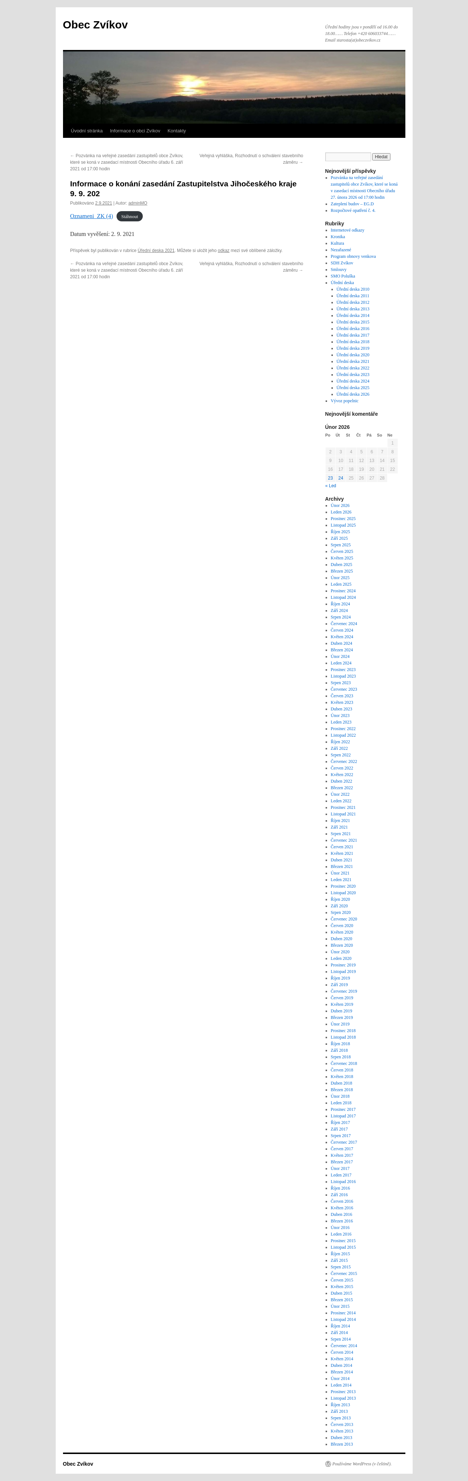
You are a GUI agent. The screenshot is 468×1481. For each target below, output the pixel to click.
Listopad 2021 (343, 814)
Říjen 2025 (340, 531)
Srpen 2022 (341, 754)
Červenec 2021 (344, 840)
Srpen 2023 (341, 682)
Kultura (337, 243)
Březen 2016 (342, 1221)
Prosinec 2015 (343, 1240)
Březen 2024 (342, 649)
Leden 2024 (341, 663)
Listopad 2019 (343, 971)
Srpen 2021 (341, 833)
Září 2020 (339, 905)
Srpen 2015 (341, 1266)
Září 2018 (339, 1050)
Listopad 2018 (343, 1037)
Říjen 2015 (340, 1253)
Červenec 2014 (344, 1345)
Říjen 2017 (340, 1122)
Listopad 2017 (343, 1115)
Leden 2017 (341, 1175)
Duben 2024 (341, 643)
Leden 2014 (341, 1385)
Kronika (338, 236)
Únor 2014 (340, 1378)
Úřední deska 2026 (353, 394)
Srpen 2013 (341, 1417)
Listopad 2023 (343, 676)
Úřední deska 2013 (353, 308)
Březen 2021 (342, 866)
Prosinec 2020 (343, 886)
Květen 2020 (342, 932)
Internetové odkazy (347, 230)
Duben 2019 (341, 1010)
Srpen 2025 (341, 544)
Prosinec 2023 (343, 669)
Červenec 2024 (344, 623)
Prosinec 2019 (343, 965)
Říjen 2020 (340, 899)
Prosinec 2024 (343, 590)
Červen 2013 (342, 1424)
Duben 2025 (341, 564)
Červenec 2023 (344, 689)
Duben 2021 (341, 859)
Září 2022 (339, 748)
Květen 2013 (342, 1431)
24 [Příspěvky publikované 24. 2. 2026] (340, 478)
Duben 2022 (341, 781)
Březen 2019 (342, 1017)
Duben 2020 (341, 938)
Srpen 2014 (341, 1339)
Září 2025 (339, 538)
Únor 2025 (340, 577)
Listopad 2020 (343, 892)
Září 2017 (339, 1129)
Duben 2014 (341, 1365)
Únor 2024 (340, 656)
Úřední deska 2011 (353, 295)
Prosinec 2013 (343, 1391)
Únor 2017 (340, 1168)
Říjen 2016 (340, 1188)
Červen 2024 (342, 630)
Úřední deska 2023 (353, 374)
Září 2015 (339, 1260)
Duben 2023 (341, 709)
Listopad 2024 (343, 597)
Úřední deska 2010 (353, 289)
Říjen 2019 (340, 978)
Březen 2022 (342, 787)
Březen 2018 (342, 1089)
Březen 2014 (342, 1372)
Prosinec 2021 (343, 807)
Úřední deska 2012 (353, 302)
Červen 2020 (342, 925)
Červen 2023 (342, 695)
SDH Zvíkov (342, 262)
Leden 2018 (341, 1102)
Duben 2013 (341, 1437)
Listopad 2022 (343, 735)
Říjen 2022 (340, 741)
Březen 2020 (342, 945)
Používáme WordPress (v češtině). (362, 1463)
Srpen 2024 (341, 617)
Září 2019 (339, 984)
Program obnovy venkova (353, 256)
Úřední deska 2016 (353, 328)
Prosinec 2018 (343, 1030)
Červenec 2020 (344, 919)
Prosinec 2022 (343, 728)
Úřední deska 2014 (353, 315)
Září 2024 (339, 610)
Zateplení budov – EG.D (352, 203)
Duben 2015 (341, 1293)
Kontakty (177, 130)
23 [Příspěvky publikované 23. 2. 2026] (330, 478)
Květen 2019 (342, 1004)
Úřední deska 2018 (353, 341)
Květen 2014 (342, 1358)
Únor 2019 (340, 1024)
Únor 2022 (340, 794)
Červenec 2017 (344, 1142)
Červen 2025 (342, 551)
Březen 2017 (342, 1161)
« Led (330, 485)
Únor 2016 (340, 1227)
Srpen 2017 (341, 1135)
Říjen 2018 (340, 1043)
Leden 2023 (341, 722)
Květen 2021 (342, 853)
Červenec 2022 (344, 761)
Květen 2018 (342, 1076)
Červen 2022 (342, 768)
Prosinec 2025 (343, 518)
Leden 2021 (341, 879)
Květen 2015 (342, 1286)
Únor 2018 (340, 1096)
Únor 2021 (340, 873)
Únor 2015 (340, 1306)
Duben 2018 (341, 1083)
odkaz (223, 250)
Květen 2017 (342, 1155)
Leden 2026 (341, 512)
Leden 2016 (341, 1234)
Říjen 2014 (340, 1326)
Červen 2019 (342, 997)
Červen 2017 (342, 1148)
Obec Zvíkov (95, 25)
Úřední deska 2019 (353, 348)
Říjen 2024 (340, 603)
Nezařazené (341, 249)
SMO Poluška (343, 276)
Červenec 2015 (344, 1273)
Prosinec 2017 (343, 1109)
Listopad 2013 (343, 1398)
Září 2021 (339, 827)
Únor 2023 (340, 715)
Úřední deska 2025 (353, 387)
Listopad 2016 (343, 1181)
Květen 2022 (342, 774)
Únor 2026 (340, 505)
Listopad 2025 (343, 525)
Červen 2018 (342, 1070)
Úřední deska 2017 (353, 335)
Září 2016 (339, 1194)
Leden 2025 (341, 584)
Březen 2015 (342, 1299)
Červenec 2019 (344, 991)
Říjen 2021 (340, 820)
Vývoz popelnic (344, 400)
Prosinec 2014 (343, 1312)
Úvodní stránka (87, 130)
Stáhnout (129, 216)
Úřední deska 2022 (353, 368)
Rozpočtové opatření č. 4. (353, 210)
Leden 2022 (341, 800)
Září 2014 (339, 1332)
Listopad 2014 (343, 1319)
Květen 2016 (342, 1207)
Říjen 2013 (340, 1404)
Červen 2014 (342, 1352)
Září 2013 (339, 1411)
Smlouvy (338, 269)
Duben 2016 (341, 1214)
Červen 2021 (342, 846)
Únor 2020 (340, 951)
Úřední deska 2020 (353, 354)
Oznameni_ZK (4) (91, 216)
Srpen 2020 (341, 912)
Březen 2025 (342, 571)
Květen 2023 (342, 702)
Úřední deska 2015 (353, 322)
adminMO (137, 203)
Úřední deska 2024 (353, 381)
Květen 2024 (342, 636)
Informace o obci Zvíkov (135, 130)
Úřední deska (342, 282)
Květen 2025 (342, 558)
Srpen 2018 (341, 1056)
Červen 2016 (342, 1201)
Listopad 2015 (343, 1247)
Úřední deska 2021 (156, 250)
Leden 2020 (341, 958)
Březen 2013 (342, 1444)
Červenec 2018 (344, 1063)
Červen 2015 (342, 1280)
